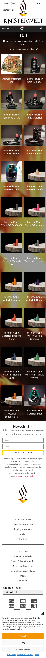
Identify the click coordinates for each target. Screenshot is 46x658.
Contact (23, 539)
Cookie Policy (11, 655)
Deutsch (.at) (8, 3)
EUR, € (37, 3)
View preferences (23, 649)
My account (23, 551)
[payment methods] (11, 601)
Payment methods (23, 556)
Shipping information (23, 529)
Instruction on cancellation (23, 571)
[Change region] (23, 592)
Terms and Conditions (23, 566)
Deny (23, 643)
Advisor (23, 534)
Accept (23, 636)
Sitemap (23, 580)
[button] (42, 613)
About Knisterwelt (23, 519)
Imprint (37, 655)
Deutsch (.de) (8, 10)
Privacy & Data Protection (25, 655)
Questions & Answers (23, 524)
